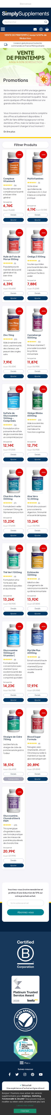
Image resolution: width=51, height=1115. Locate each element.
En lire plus (9, 131)
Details (13, 215)
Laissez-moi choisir (25, 1105)
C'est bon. (25, 1111)
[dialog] (25, 1102)
